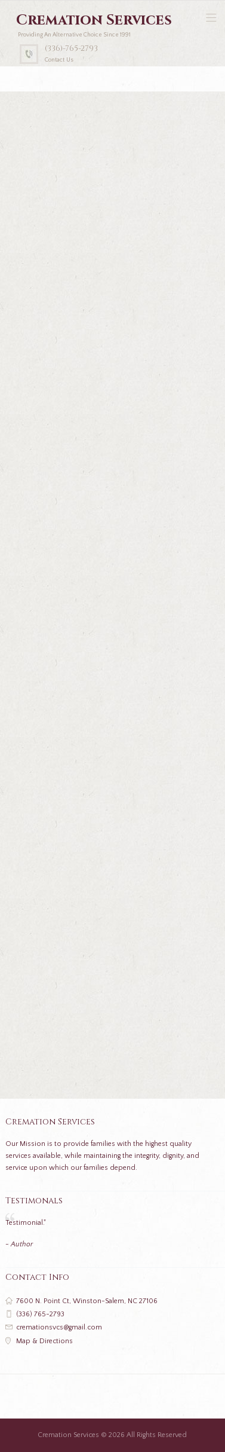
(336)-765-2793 (71, 48)
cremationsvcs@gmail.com (59, 1327)
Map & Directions (44, 1341)
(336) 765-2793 (40, 1314)
